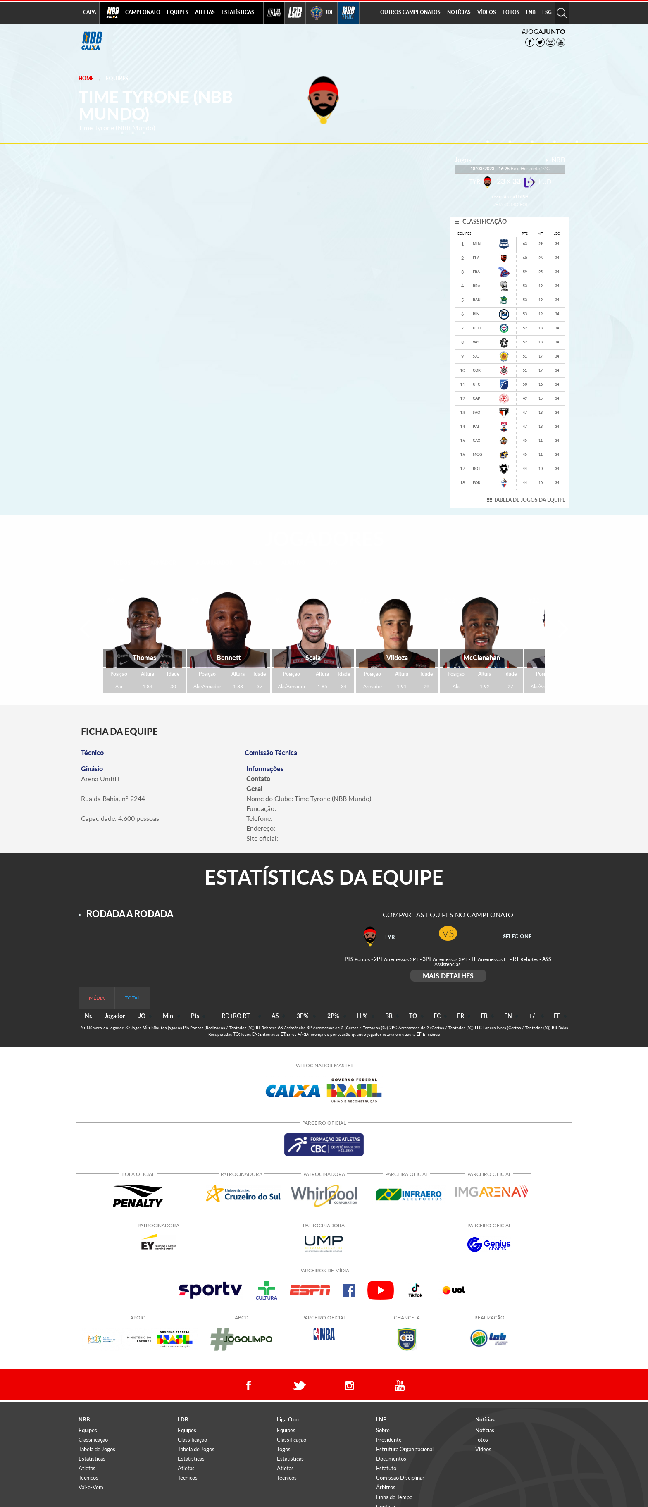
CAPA (89, 12)
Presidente (389, 1439)
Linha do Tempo (394, 1497)
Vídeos (483, 1449)
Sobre (383, 1430)
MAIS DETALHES (448, 976)
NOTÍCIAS (459, 12)
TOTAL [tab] (132, 997)
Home (86, 78)
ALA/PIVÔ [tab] (293, 563)
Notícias (484, 1430)
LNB (531, 12)
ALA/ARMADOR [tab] (214, 563)
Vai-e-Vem (91, 1487)
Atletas (87, 1468)
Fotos (481, 1439)
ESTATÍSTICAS (238, 12)
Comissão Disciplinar (400, 1477)
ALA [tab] (257, 563)
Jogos (284, 1449)
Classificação (93, 1439)
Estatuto (386, 1468)
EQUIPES (177, 12)
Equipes (117, 78)
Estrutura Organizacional (405, 1449)
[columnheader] (143, 1016)
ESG (547, 12)
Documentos (391, 1458)
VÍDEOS (486, 12)
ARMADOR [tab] (163, 563)
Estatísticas (92, 1458)
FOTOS (511, 12)
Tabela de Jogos (97, 1449)
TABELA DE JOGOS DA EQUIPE (529, 500)
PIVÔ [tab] (331, 563)
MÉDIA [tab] (97, 998)
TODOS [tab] (122, 563)
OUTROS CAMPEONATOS (410, 12)
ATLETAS (205, 12)
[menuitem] (143, 13)
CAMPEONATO (142, 12)
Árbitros (385, 1487)
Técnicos (88, 1477)
